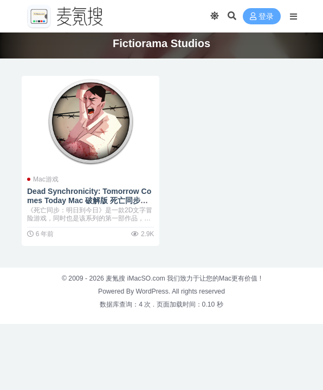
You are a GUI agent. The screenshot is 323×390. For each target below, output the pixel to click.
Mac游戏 (46, 179)
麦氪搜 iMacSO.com (136, 278)
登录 (262, 16)
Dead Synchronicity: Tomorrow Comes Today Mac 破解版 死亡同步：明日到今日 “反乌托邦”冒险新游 (89, 200)
